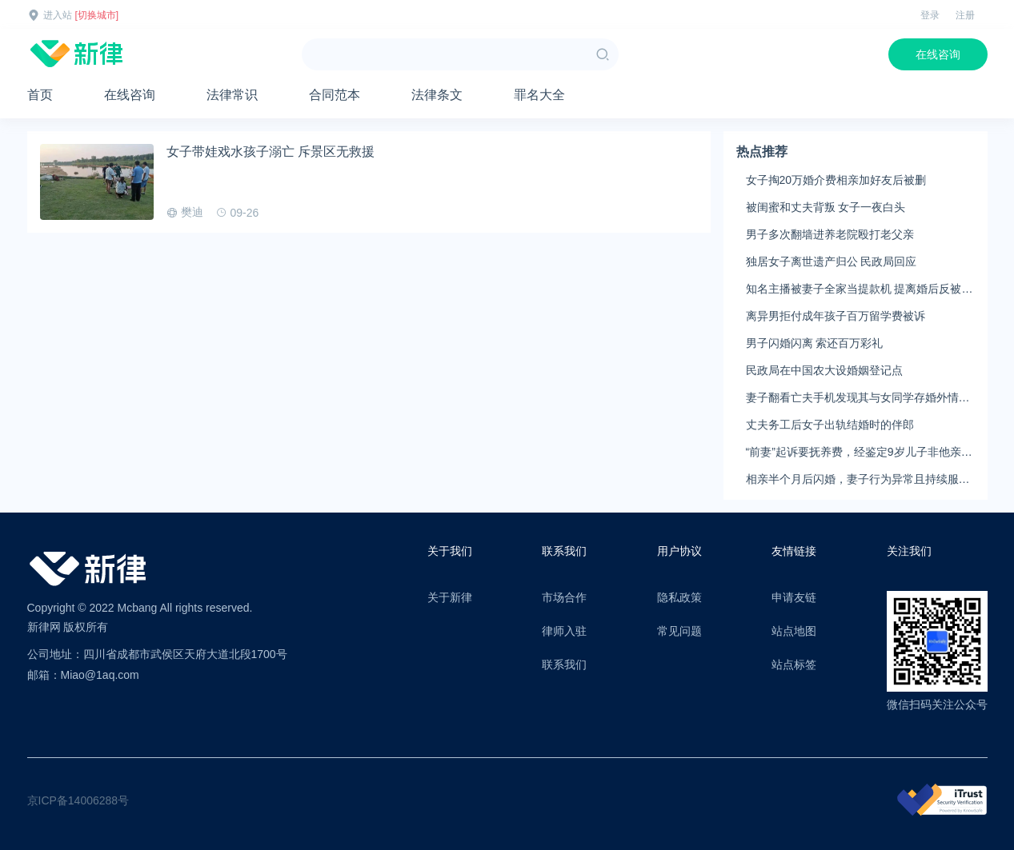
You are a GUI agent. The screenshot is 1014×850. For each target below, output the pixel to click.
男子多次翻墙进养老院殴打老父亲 (830, 234)
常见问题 (679, 631)
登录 (930, 15)
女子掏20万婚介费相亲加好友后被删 (836, 180)
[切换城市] (97, 15)
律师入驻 (564, 631)
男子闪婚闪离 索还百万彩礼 (815, 343)
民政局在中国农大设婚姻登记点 (824, 370)
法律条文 (437, 95)
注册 (965, 15)
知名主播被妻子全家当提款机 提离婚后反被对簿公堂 (859, 289)
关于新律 (449, 597)
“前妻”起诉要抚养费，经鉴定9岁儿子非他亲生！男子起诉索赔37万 (853, 452)
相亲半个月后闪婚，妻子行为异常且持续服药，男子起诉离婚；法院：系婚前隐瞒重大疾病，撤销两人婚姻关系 (858, 480)
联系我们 (564, 664)
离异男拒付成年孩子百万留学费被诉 (835, 315)
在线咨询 (938, 54)
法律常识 (232, 95)
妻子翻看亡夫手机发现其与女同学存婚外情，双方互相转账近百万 (858, 398)
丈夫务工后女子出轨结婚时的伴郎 (830, 424)
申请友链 (794, 597)
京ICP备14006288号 (78, 800)
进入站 (57, 15)
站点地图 (794, 631)
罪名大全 (539, 95)
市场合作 (564, 597)
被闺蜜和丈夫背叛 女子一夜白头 (826, 207)
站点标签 (794, 664)
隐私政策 (679, 597)
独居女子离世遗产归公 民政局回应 (831, 261)
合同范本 (334, 95)
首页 (40, 95)
